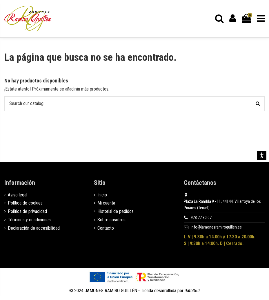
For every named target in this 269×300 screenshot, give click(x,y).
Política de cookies (25, 203)
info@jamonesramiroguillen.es (216, 227)
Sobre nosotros (111, 219)
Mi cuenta (106, 203)
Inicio (102, 195)
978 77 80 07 (201, 217)
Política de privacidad (27, 211)
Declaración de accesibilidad (34, 228)
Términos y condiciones (29, 219)
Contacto (105, 228)
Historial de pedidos (115, 211)
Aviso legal (17, 195)
